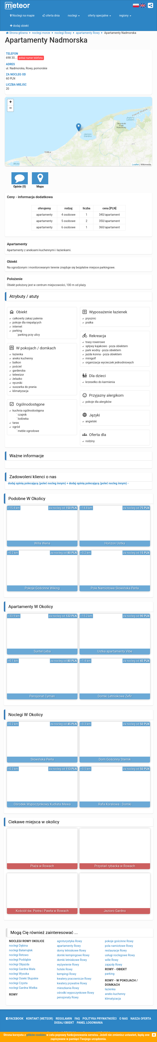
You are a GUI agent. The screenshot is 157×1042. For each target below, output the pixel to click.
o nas (123, 1018)
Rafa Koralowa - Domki (114, 804)
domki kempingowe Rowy (73, 955)
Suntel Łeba (42, 651)
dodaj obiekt (64, 1022)
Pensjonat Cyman (42, 696)
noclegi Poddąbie (20, 959)
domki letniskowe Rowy (72, 959)
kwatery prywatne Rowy (72, 983)
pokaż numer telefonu (31, 57)
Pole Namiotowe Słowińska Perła (115, 588)
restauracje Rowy (116, 950)
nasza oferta (140, 1018)
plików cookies (36, 1034)
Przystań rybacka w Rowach (114, 866)
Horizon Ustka (114, 543)
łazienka (110, 989)
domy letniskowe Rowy (71, 950)
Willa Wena (42, 543)
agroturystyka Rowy (69, 941)
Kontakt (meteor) (39, 1018)
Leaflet (135, 164)
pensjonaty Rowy (67, 997)
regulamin (64, 1018)
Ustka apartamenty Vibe (114, 651)
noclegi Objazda (19, 964)
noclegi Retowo (19, 955)
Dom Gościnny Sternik (115, 759)
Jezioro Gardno (115, 911)
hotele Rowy (65, 969)
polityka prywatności (100, 1018)
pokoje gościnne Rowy (119, 941)
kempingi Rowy (66, 974)
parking (109, 973)
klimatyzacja (113, 998)
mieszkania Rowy (68, 988)
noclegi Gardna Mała (22, 969)
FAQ (77, 1018)
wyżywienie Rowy (68, 964)
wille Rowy (111, 959)
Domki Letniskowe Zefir (115, 696)
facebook (14, 1018)
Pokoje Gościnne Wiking (42, 588)
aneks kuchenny (115, 994)
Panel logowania (90, 1022)
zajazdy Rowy (113, 964)
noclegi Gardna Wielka (23, 987)
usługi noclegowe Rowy (120, 955)
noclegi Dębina (18, 945)
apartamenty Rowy (69, 945)
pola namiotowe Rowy (119, 945)
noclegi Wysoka (19, 973)
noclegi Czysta (18, 983)
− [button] (10, 108)
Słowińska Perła (42, 759)
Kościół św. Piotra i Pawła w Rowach (42, 911)
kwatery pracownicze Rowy (74, 978)
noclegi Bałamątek (21, 950)
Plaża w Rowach (42, 866)
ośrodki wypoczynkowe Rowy (75, 992)
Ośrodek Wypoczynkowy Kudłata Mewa (42, 804)
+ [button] (10, 102)
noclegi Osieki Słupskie (23, 978)
